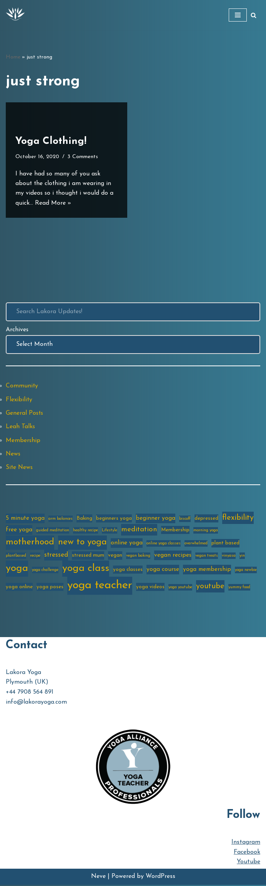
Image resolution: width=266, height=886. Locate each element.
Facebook (247, 853)
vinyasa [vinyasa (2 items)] (229, 557)
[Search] (253, 15)
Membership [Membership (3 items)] (175, 531)
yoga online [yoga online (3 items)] (19, 588)
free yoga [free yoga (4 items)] (19, 531)
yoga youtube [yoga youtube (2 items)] (180, 588)
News (13, 455)
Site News (20, 469)
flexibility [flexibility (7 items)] (238, 519)
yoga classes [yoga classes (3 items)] (128, 570)
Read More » (53, 203)
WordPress (160, 877)
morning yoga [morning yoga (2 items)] (205, 531)
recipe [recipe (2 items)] (35, 557)
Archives (17, 330)
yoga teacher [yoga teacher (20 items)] (99, 586)
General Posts (25, 414)
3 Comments (83, 157)
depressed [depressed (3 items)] (206, 519)
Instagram (245, 844)
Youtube (248, 863)
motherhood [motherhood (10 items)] (30, 543)
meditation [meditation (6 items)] (139, 530)
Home (13, 57)
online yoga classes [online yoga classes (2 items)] (163, 544)
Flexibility (19, 400)
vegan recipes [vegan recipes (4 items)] (172, 556)
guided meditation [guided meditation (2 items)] (52, 531)
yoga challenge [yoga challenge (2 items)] (45, 571)
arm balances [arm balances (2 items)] (60, 520)
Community (22, 386)
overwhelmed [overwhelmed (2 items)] (196, 544)
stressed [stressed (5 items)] (56, 556)
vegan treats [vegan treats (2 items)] (206, 557)
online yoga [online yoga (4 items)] (127, 544)
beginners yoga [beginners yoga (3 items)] (114, 519)
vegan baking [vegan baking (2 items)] (138, 557)
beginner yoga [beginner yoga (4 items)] (155, 519)
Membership (23, 441)
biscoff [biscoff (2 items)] (185, 520)
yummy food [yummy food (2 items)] (239, 588)
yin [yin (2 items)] (242, 557)
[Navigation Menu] (238, 15)
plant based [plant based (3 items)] (225, 544)
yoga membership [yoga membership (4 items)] (207, 570)
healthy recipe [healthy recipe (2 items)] (85, 531)
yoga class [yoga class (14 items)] (85, 569)
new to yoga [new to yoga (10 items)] (82, 543)
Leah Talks (20, 427)
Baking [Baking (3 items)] (84, 519)
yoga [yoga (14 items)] (17, 569)
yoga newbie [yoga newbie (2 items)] (246, 571)
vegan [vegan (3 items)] (115, 556)
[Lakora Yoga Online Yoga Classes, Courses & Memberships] (15, 15)
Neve (98, 877)
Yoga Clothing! (50, 141)
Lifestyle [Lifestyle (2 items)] (109, 531)
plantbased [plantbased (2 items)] (16, 557)
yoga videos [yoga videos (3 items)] (150, 588)
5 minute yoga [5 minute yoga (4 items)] (25, 519)
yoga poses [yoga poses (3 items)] (50, 588)
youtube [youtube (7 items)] (210, 587)
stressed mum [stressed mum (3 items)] (88, 556)
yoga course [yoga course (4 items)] (162, 570)
